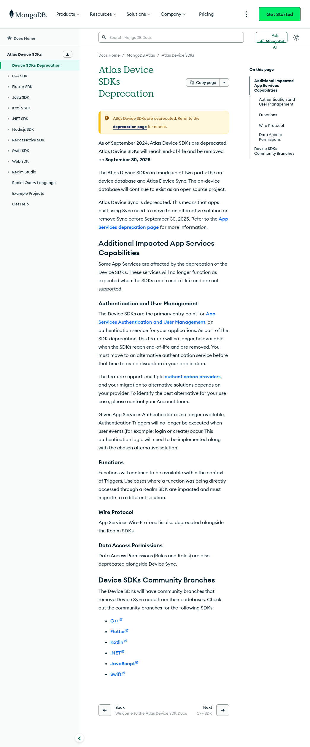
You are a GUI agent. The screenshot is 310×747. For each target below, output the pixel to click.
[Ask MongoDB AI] (271, 37)
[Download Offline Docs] (67, 54)
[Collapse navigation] (79, 738)
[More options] (224, 82)
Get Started (279, 14)
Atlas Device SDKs (178, 55)
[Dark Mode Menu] (296, 37)
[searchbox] (171, 37)
